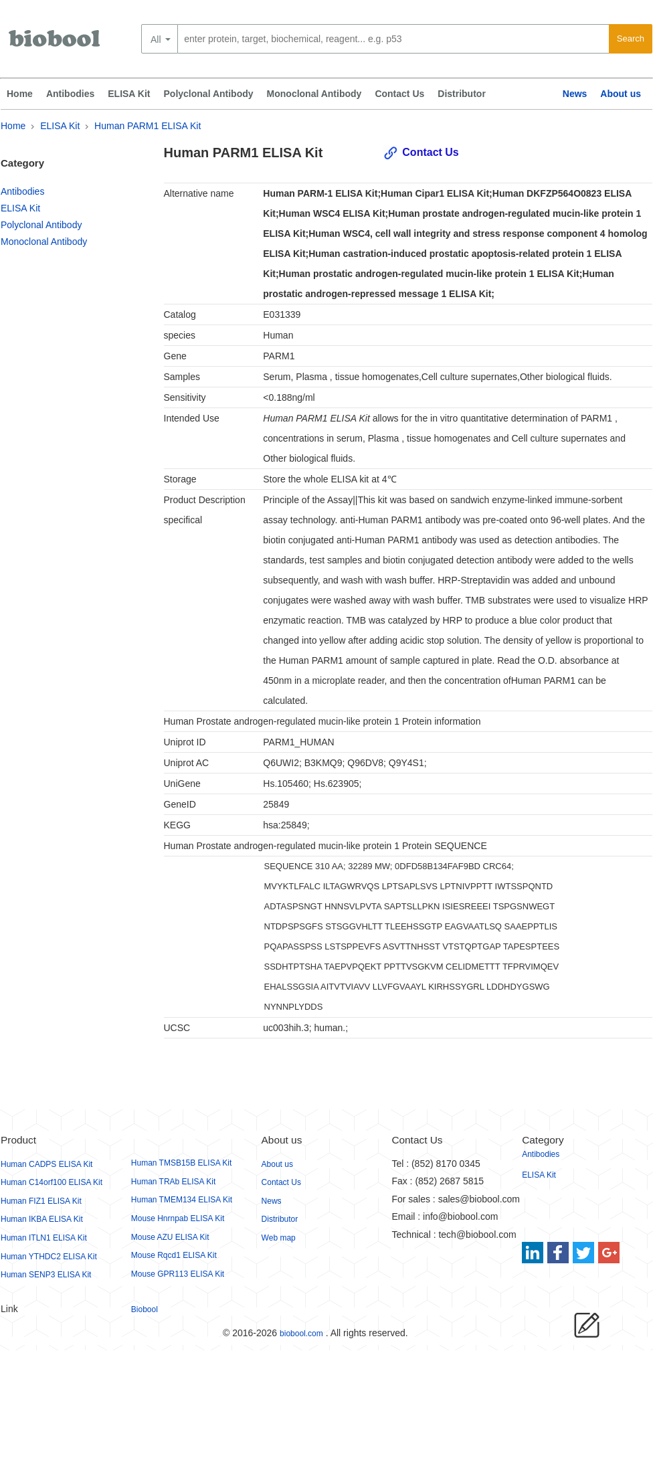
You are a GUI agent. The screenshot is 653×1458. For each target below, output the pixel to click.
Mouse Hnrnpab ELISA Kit (177, 1218)
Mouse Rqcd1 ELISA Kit (174, 1255)
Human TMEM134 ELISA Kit (181, 1199)
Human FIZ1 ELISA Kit (41, 1201)
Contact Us (399, 93)
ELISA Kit (129, 93)
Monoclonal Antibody (314, 93)
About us (620, 93)
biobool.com (301, 1333)
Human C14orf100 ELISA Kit (51, 1182)
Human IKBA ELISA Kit (42, 1219)
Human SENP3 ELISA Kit (46, 1274)
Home (20, 93)
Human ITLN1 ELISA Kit (44, 1238)
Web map (279, 1238)
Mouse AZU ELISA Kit (170, 1237)
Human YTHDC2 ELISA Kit (49, 1256)
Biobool (144, 1309)
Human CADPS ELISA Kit (46, 1164)
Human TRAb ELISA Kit (173, 1181)
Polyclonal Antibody (209, 93)
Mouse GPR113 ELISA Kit (177, 1274)
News (575, 93)
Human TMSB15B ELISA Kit (181, 1163)
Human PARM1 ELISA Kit (147, 125)
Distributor (462, 93)
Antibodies (70, 93)
